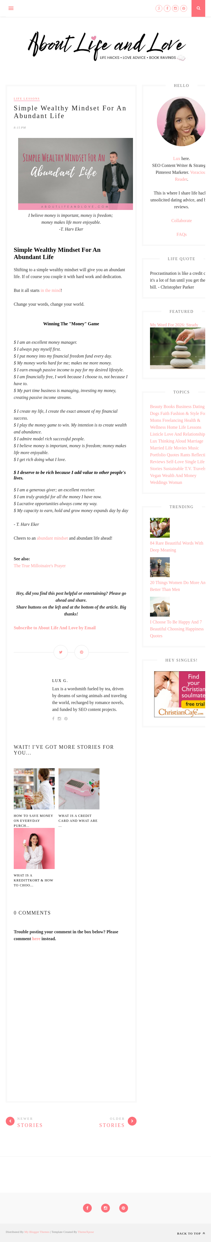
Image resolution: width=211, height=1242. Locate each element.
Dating (199, 406)
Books (169, 406)
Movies (180, 448)
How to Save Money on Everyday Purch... (33, 821)
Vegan (155, 475)
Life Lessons (27, 98)
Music (193, 448)
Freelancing (172, 420)
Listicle (156, 434)
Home (172, 427)
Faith (165, 413)
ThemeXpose (86, 1231)
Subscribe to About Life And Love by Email (55, 627)
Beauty (156, 406)
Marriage (195, 441)
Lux (176, 158)
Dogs (154, 413)
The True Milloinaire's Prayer (40, 565)
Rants (185, 454)
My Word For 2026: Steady (174, 325)
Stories (156, 468)
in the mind (51, 290)
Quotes (173, 454)
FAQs (181, 234)
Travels (199, 468)
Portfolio (158, 454)
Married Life (161, 448)
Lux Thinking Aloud (168, 441)
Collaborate (181, 220)
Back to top (191, 1233)
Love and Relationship (184, 434)
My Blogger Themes (36, 1231)
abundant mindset (52, 538)
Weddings (159, 482)
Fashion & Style (185, 413)
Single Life (195, 461)
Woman (175, 482)
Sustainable (173, 468)
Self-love (175, 461)
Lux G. (60, 681)
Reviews (157, 461)
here (36, 938)
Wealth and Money (179, 475)
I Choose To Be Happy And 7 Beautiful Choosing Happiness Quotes (177, 629)
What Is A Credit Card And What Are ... (78, 821)
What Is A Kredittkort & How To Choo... (33, 880)
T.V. (188, 468)
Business (183, 406)
